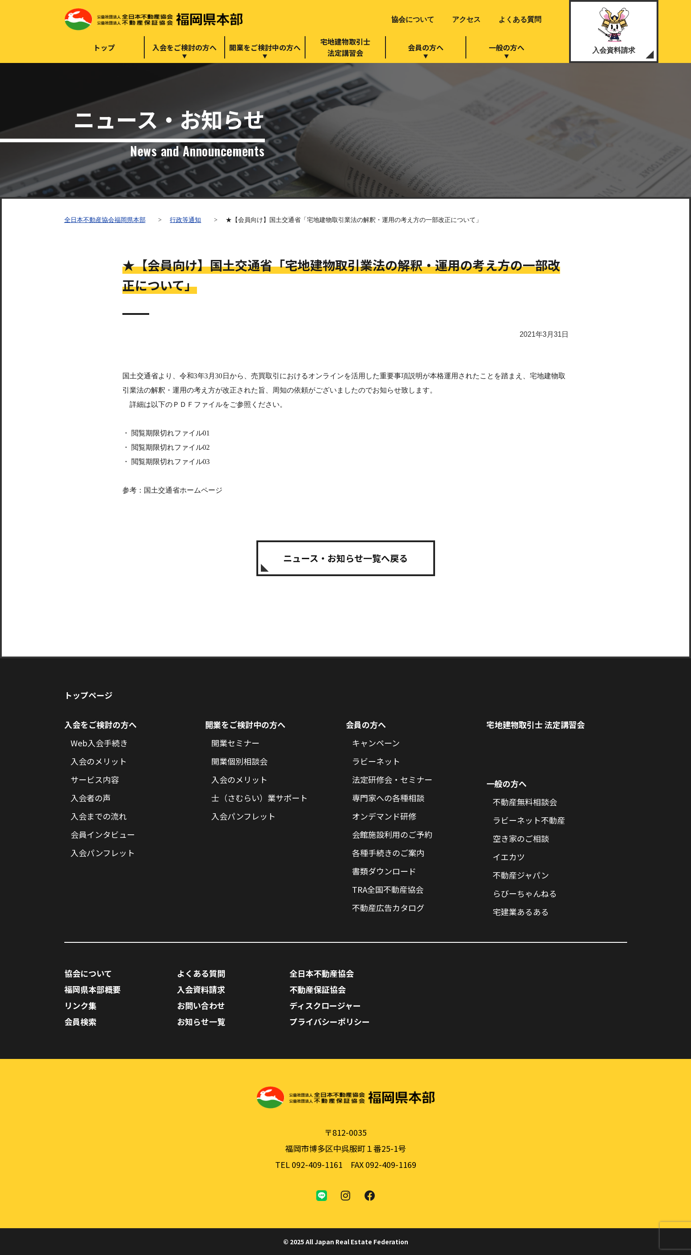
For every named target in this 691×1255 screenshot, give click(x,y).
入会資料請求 (613, 50)
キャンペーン (376, 743)
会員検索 (80, 1021)
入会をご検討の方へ (184, 47)
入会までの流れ (99, 816)
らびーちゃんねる (525, 893)
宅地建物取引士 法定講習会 (535, 724)
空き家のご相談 (521, 838)
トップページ (88, 695)
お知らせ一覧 (201, 1021)
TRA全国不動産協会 (387, 889)
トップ (104, 47)
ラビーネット (376, 761)
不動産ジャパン (521, 875)
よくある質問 (519, 19)
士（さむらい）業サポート (259, 797)
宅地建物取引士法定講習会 (345, 47)
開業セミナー (235, 743)
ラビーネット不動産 (529, 820)
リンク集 (80, 1005)
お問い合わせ (201, 1005)
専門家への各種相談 (388, 797)
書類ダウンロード (384, 871)
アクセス (466, 19)
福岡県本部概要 (92, 989)
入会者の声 (91, 797)
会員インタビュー (103, 834)
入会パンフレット (103, 852)
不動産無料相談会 (525, 801)
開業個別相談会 (239, 761)
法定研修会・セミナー (392, 779)
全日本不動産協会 (321, 973)
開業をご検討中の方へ (265, 47)
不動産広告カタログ (388, 907)
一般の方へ (506, 47)
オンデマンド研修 (384, 816)
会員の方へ (426, 47)
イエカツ (509, 856)
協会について (412, 19)
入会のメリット (99, 761)
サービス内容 (95, 779)
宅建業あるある (521, 911)
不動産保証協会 (317, 989)
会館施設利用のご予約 (392, 834)
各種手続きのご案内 (388, 852)
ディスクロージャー (325, 1005)
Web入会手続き (99, 743)
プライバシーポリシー (329, 1021)
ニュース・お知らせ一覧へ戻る (345, 558)
